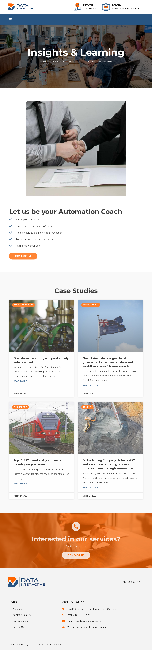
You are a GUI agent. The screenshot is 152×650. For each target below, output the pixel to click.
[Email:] (106, 7)
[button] (10, 19)
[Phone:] (77, 7)
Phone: (88, 4)
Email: (117, 4)
